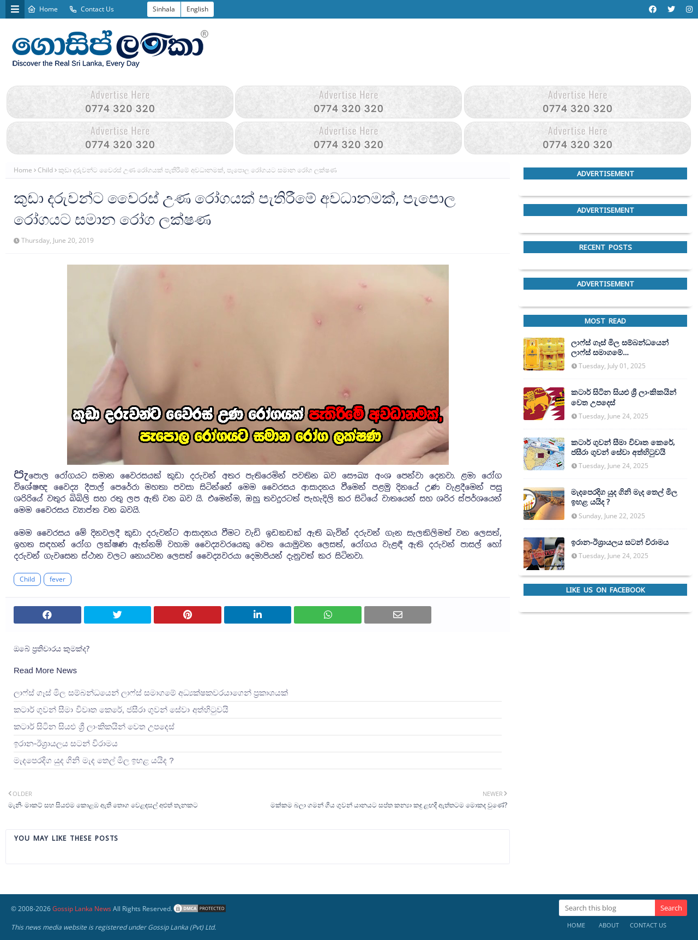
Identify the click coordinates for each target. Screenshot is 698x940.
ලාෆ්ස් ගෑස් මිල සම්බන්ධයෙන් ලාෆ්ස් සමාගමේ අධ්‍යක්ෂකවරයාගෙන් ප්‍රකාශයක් (151, 692)
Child (45, 170)
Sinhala (164, 9)
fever (57, 579)
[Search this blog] (607, 908)
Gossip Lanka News (81, 908)
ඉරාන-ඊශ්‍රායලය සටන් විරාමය (66, 743)
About (609, 925)
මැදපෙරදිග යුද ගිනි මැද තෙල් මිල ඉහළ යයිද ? (94, 760)
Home (42, 9)
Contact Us (91, 9)
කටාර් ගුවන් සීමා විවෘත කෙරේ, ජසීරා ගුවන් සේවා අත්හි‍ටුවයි (121, 709)
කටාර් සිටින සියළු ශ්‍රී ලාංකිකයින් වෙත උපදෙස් (94, 726)
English (197, 9)
